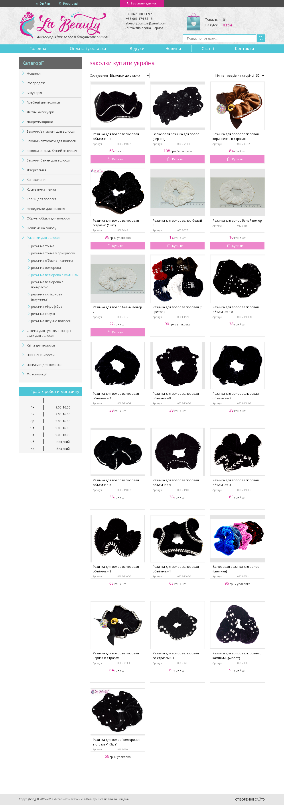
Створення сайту (250, 799)
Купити (117, 159)
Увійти (45, 3)
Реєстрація (71, 3)
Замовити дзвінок (144, 3)
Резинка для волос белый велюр (237, 220)
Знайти (261, 38)
